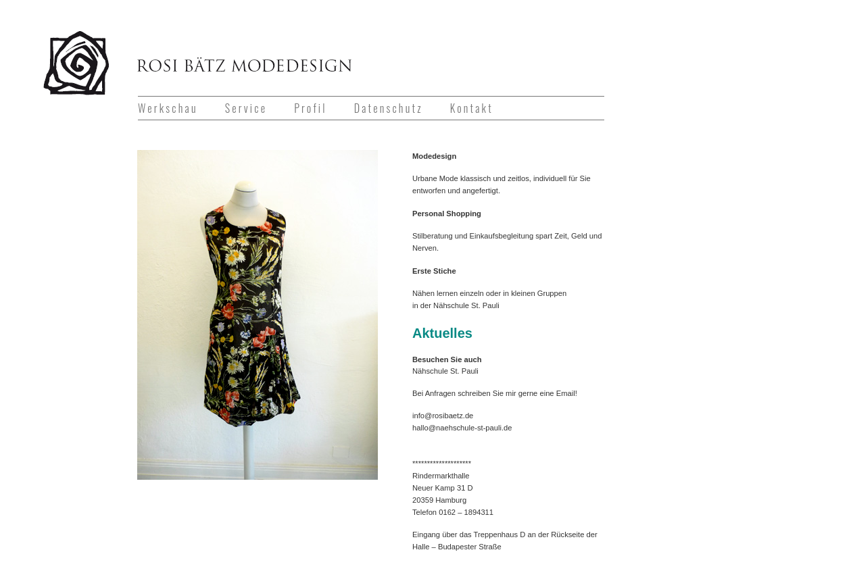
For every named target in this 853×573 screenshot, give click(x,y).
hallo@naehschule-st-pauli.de (462, 428)
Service (246, 108)
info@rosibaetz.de (442, 416)
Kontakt (471, 108)
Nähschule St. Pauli (466, 305)
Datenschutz (388, 108)
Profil (310, 108)
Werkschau (168, 108)
